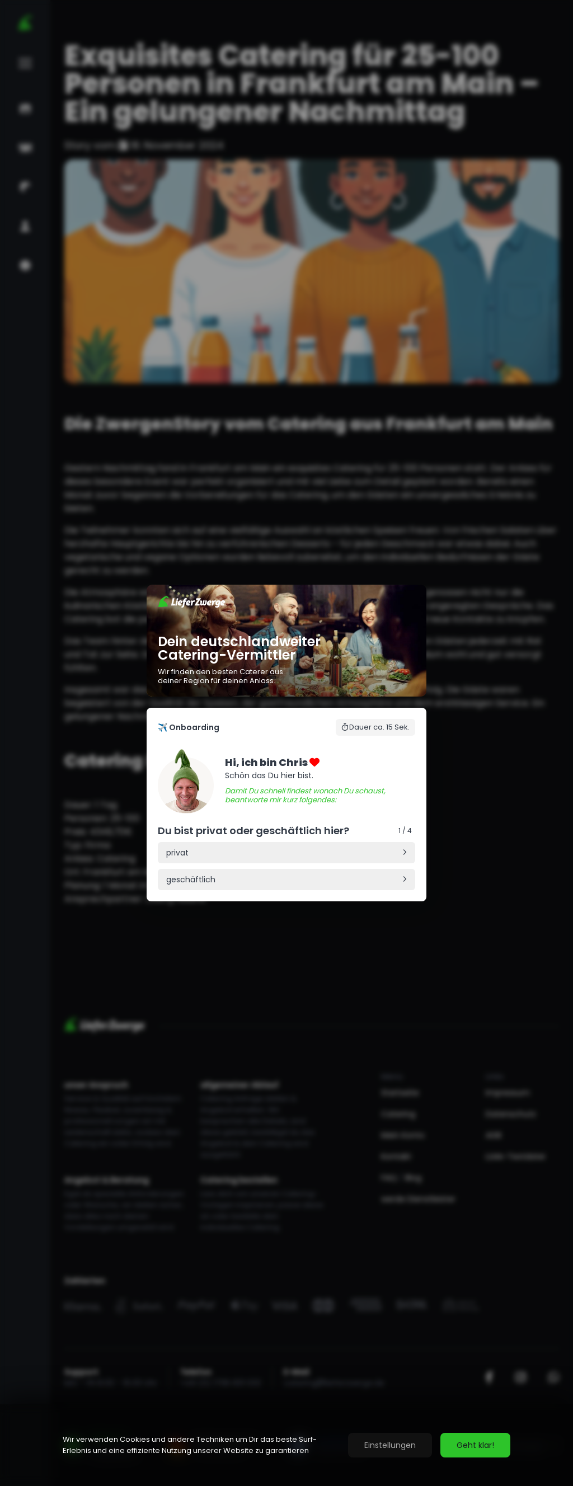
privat (177, 852)
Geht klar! (475, 1445)
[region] (286, 1445)
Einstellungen (390, 1445)
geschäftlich (190, 879)
